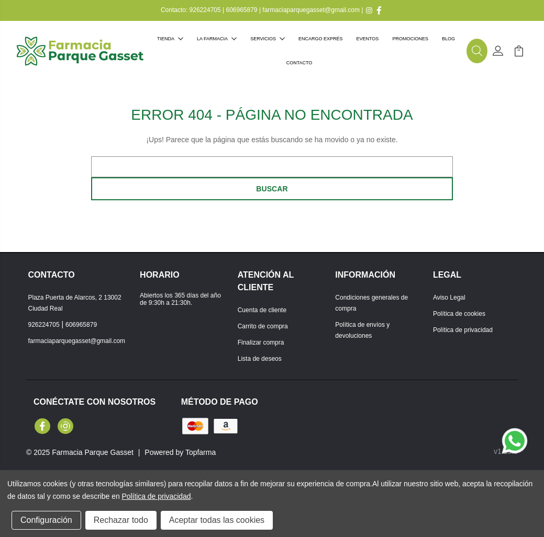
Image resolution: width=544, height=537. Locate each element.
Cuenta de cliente (262, 310)
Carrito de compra (263, 326)
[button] (477, 51)
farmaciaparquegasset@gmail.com (311, 10)
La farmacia (217, 38)
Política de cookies (459, 313)
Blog (448, 38)
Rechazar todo (121, 520)
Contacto (299, 62)
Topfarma (200, 452)
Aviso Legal (449, 297)
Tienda (170, 38)
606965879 (241, 10)
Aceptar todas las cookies (216, 520)
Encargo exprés (320, 38)
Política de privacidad (463, 330)
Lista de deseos (260, 358)
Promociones (410, 38)
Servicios (267, 38)
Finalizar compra (261, 342)
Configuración (46, 520)
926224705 (205, 10)
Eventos (368, 38)
